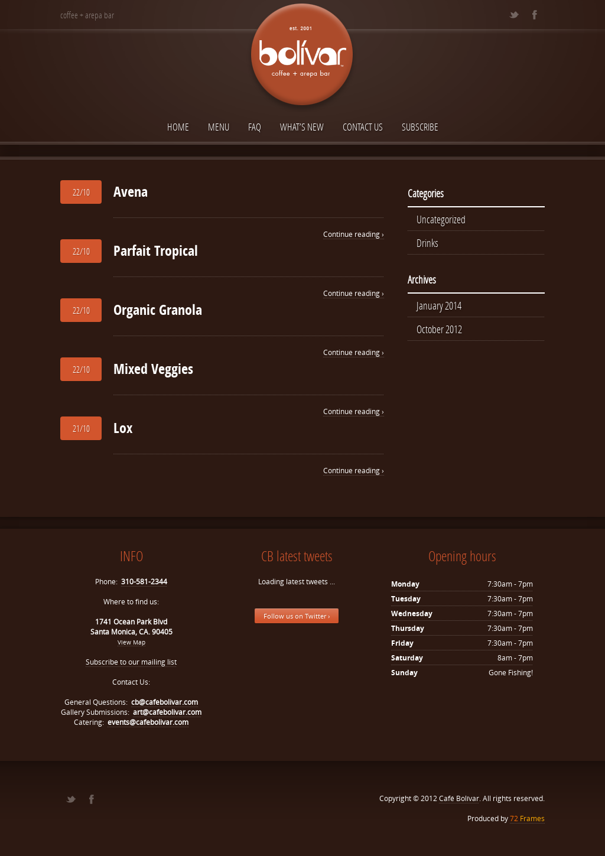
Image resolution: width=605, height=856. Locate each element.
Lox (122, 427)
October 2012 (439, 329)
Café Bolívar (459, 798)
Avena (130, 191)
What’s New (302, 127)
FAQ (254, 127)
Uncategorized (441, 219)
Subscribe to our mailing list (131, 662)
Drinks (427, 243)
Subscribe (420, 127)
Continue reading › (353, 234)
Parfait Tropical (155, 250)
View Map (131, 642)
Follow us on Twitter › (297, 615)
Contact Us (363, 127)
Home (178, 127)
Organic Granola (157, 309)
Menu (218, 127)
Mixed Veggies (153, 368)
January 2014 (439, 305)
